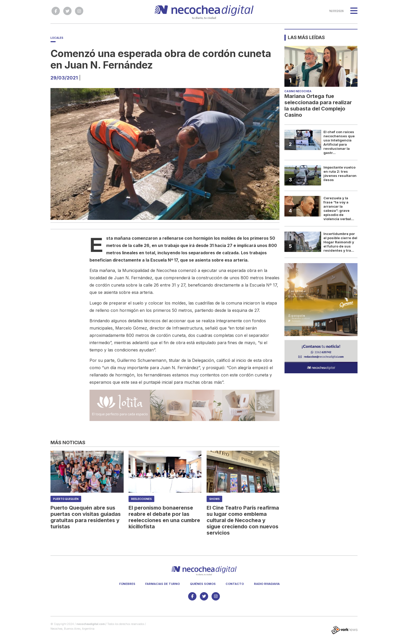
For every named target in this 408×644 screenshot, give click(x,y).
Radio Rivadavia (267, 584)
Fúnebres (127, 584)
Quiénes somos (203, 584)
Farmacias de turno (162, 584)
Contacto (235, 584)
